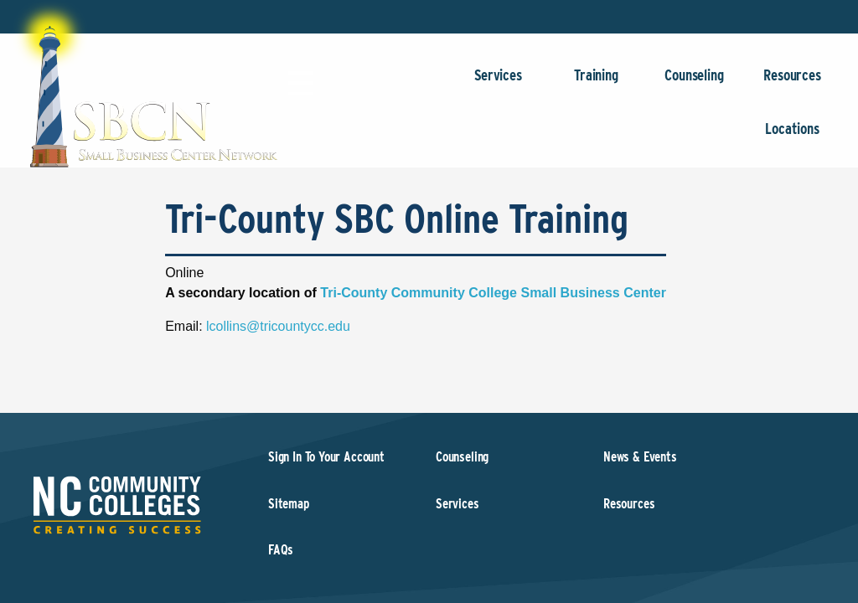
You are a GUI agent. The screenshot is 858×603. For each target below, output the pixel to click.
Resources (792, 83)
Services (498, 83)
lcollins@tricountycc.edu (278, 326)
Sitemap (288, 504)
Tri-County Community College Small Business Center (493, 293)
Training (596, 83)
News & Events (640, 457)
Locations (792, 137)
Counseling (694, 83)
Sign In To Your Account (326, 457)
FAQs (280, 550)
